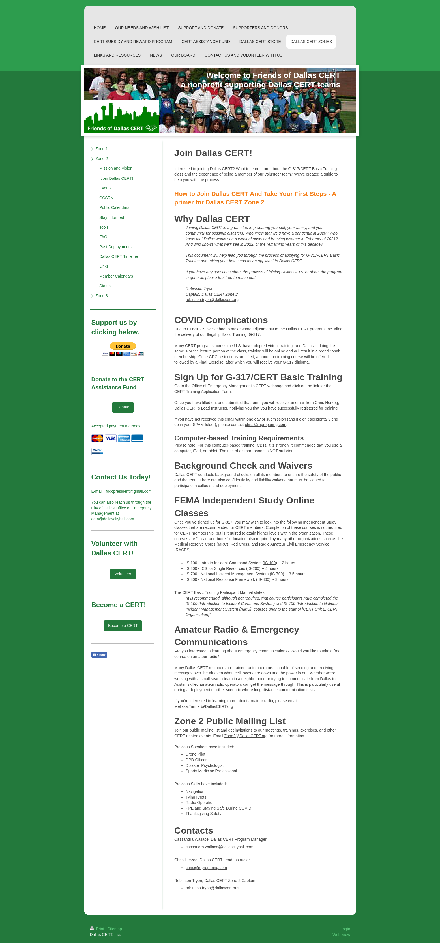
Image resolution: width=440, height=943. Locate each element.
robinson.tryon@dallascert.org (212, 299)
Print (98, 929)
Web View (341, 934)
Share (99, 655)
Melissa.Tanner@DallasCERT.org (203, 706)
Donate (123, 407)
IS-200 (253, 568)
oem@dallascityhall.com (112, 519)
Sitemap (115, 929)
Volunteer (123, 574)
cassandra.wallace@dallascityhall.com (219, 847)
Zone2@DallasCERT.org (245, 736)
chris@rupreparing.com (265, 424)
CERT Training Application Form (202, 391)
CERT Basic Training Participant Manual (217, 592)
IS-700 (277, 574)
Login (345, 929)
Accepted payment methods (116, 426)
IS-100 (270, 563)
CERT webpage (270, 386)
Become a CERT (123, 625)
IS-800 (263, 579)
